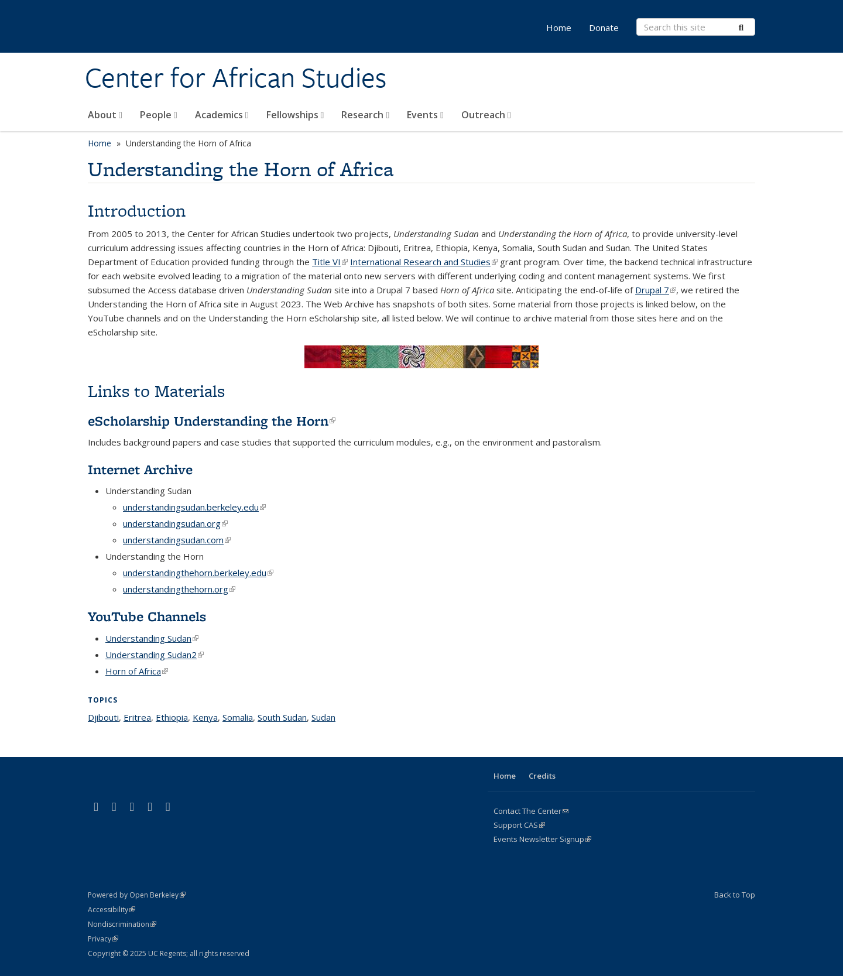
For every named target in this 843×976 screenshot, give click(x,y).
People (158, 114)
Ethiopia (172, 717)
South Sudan (282, 717)
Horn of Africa (136, 671)
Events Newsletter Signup (542, 839)
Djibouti (103, 717)
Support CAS (519, 825)
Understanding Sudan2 (154, 654)
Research (365, 114)
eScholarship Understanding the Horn (211, 420)
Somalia (237, 717)
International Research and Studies (424, 262)
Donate (604, 27)
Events (425, 114)
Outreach (486, 114)
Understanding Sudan (151, 638)
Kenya (205, 717)
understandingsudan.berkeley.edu (194, 507)
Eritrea (137, 717)
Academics (222, 114)
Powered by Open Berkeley (137, 895)
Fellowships (295, 114)
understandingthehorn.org (179, 589)
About (105, 114)
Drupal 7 (655, 290)
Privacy (103, 939)
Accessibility (111, 910)
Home (558, 27)
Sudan (323, 717)
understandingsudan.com (177, 540)
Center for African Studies (235, 77)
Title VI (330, 262)
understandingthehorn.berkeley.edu (198, 572)
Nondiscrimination (122, 924)
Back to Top (734, 894)
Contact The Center (531, 811)
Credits (542, 775)
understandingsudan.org (175, 523)
